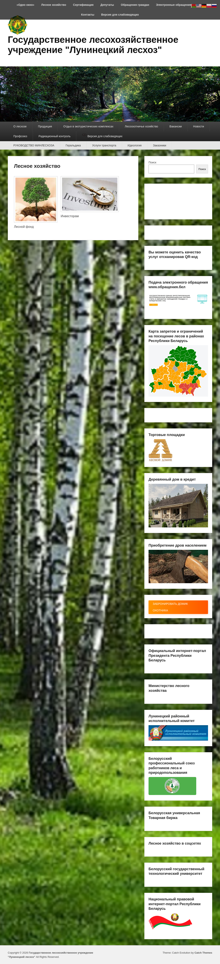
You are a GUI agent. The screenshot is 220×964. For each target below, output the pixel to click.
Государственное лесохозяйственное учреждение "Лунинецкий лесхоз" (93, 44)
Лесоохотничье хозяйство (141, 126)
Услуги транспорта (104, 145)
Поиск (152, 162)
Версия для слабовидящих (120, 14)
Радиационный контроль (54, 136)
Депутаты (107, 4)
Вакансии (175, 126)
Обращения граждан (135, 4)
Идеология (135, 145)
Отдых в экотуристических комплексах (88, 126)
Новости (198, 126)
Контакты (87, 14)
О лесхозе (20, 126)
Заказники (159, 145)
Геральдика (73, 145)
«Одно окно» (25, 4)
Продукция (45, 126)
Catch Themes (203, 952)
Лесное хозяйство (53, 4)
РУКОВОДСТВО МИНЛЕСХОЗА (33, 145)
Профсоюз (20, 136)
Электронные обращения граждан (179, 4)
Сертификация (83, 4)
